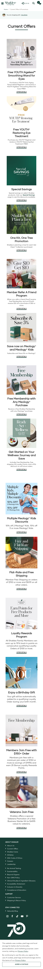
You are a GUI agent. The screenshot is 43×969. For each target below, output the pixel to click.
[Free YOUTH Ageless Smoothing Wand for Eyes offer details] (21, 53)
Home (6, 9)
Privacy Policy (23, 951)
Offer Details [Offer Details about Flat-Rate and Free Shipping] (21, 589)
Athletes (10, 855)
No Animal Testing (14, 868)
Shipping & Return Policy (16, 900)
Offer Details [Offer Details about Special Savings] (21, 200)
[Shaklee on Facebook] (12, 916)
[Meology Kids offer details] (21, 498)
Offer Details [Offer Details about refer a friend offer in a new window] (21, 308)
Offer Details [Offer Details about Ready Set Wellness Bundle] (21, 469)
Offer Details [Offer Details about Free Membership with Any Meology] (21, 414)
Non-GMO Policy (13, 878)
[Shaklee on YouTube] (22, 916)
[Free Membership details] (21, 730)
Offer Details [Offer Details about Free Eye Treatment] (21, 147)
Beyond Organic (13, 874)
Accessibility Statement (16, 884)
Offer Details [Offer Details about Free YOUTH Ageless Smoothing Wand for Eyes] (21, 92)
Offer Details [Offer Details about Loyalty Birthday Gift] (21, 705)
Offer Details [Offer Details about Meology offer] (21, 356)
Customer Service (14, 897)
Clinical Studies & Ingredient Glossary (21, 881)
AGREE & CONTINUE (21, 964)
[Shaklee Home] (10, 3)
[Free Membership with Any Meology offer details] (21, 380)
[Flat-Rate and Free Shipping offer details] (21, 552)
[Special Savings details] (21, 170)
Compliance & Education (16, 890)
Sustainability (12, 871)
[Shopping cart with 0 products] (39, 3)
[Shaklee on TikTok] (17, 915)
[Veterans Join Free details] (21, 792)
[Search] (33, 3)
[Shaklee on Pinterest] (27, 916)
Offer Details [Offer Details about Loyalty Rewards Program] (21, 652)
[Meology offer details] (21, 327)
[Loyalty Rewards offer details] (21, 613)
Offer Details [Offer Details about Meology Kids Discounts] (21, 532)
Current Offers (12, 849)
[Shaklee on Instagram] (7, 916)
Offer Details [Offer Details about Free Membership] (21, 772)
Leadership (11, 864)
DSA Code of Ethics (14, 858)
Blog (12, 911)
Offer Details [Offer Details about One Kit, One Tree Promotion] (21, 250)
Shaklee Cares (12, 852)
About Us (10, 846)
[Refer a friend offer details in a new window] (21, 273)
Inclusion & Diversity (14, 887)
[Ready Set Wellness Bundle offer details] (21, 433)
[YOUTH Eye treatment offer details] (21, 111)
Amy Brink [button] (24, 15)
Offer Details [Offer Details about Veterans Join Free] (21, 828)
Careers (10, 861)
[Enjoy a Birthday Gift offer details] (21, 673)
